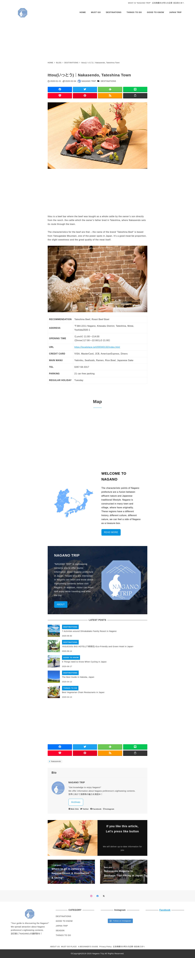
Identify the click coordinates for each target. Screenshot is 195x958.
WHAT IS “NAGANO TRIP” (139, 3)
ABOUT (61, 604)
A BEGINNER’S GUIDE (88, 947)
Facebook (95, 809)
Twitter (84, 809)
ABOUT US (55, 947)
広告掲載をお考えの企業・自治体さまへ (168, 3)
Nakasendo (56, 761)
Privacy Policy (105, 947)
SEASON (60, 930)
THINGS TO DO (63, 935)
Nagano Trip (98, 953)
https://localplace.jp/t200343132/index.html (97, 347)
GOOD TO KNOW (64, 921)
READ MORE (111, 532)
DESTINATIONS (108, 81)
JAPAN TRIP (62, 926)
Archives (75, 802)
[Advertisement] (97, 39)
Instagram (108, 809)
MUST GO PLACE (69, 947)
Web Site (74, 809)
